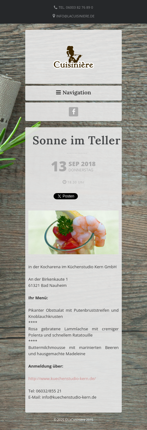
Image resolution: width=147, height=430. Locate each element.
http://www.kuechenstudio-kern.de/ (62, 378)
